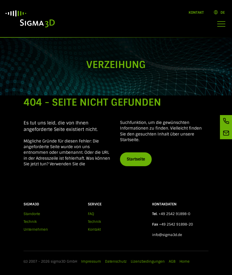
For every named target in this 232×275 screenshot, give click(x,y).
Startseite (136, 159)
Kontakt (196, 12)
